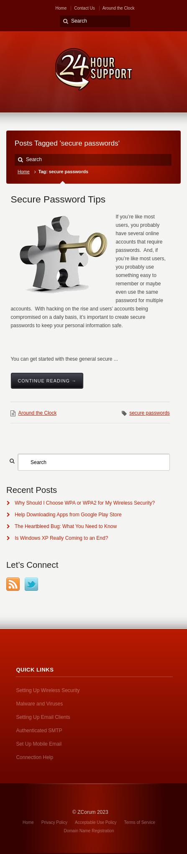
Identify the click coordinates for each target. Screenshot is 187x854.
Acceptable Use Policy (96, 822)
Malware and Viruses (39, 704)
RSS (13, 584)
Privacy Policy (54, 822)
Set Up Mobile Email (38, 744)
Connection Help (34, 757)
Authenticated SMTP (39, 730)
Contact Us (84, 8)
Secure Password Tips (57, 199)
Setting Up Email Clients (43, 717)
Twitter (31, 584)
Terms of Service (139, 822)
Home (61, 8)
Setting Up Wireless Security (47, 690)
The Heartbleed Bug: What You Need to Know (66, 526)
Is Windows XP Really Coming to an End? (61, 538)
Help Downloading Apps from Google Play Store (68, 515)
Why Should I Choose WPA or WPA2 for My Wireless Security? (85, 503)
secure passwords (149, 413)
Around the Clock (118, 8)
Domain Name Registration (89, 830)
